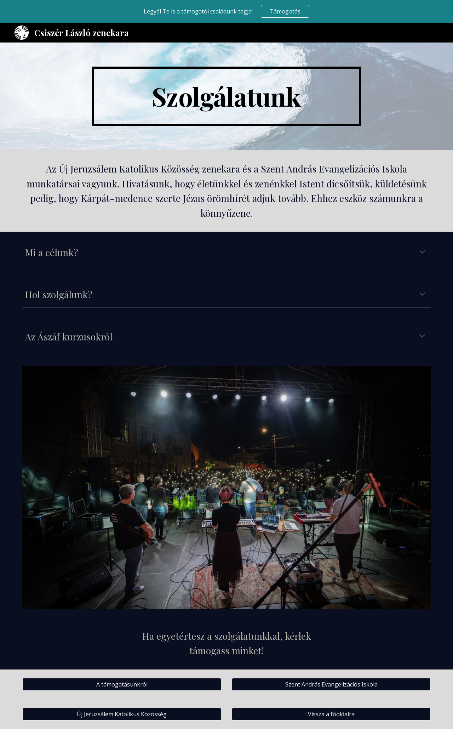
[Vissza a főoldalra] (331, 714)
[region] (226, 11)
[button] (422, 252)
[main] (226, 96)
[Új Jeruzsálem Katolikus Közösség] (122, 714)
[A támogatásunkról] (122, 684)
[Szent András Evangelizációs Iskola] (331, 684)
